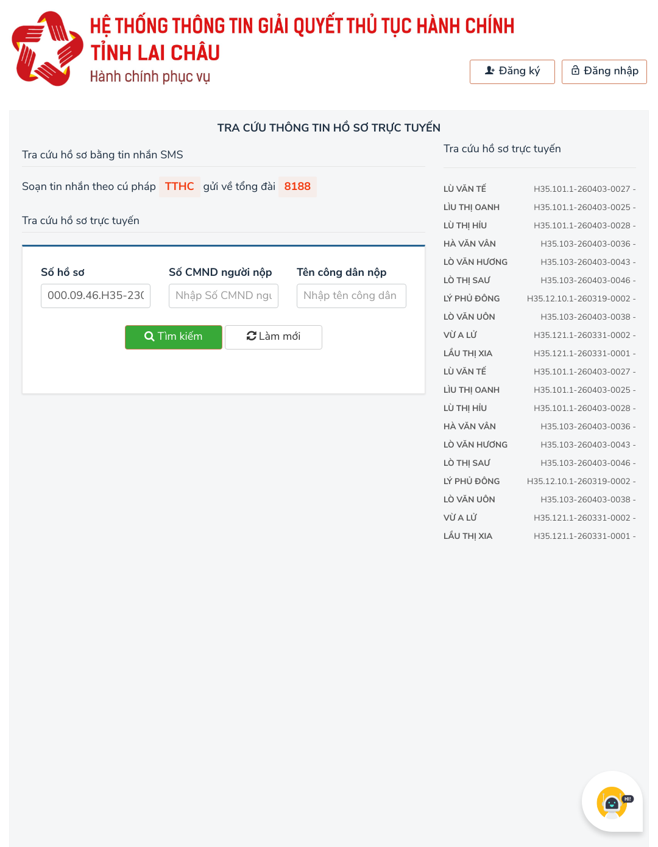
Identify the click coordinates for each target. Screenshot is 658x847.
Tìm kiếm (173, 336)
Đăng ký (512, 71)
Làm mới (273, 336)
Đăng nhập (604, 71)
